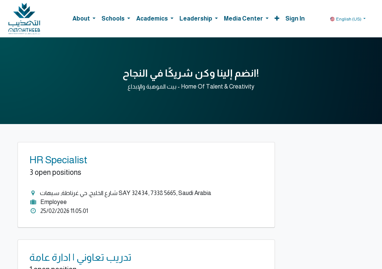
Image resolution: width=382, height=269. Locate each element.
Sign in (295, 18)
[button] (277, 18)
